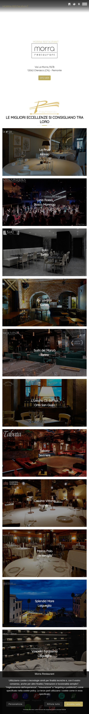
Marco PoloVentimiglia (44, 615)
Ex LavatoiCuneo (44, 364)
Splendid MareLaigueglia (44, 665)
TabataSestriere (44, 515)
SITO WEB (44, 140)
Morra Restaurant (15, 6)
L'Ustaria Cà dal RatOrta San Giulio (44, 465)
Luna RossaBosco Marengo (44, 264)
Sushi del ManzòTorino (45, 415)
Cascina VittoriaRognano (44, 565)
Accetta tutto (73, 704)
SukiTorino (44, 314)
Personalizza (15, 704)
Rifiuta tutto (53, 704)
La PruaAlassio (44, 214)
